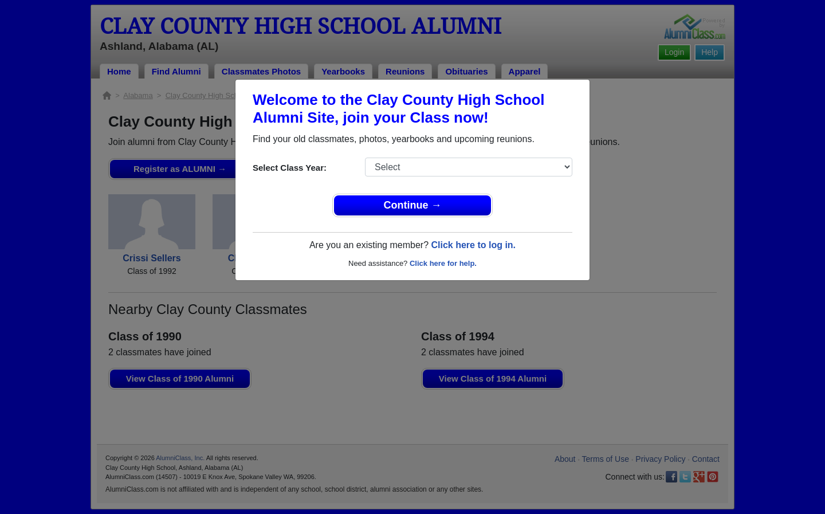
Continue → (413, 205)
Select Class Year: (290, 167)
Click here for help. (443, 263)
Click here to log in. (473, 245)
